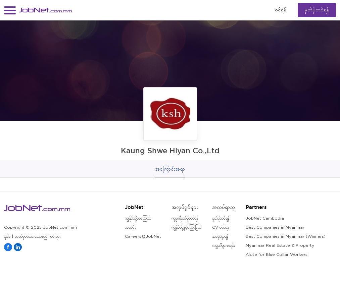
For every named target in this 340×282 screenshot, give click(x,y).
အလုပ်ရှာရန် (220, 236)
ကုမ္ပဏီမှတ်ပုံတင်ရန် (185, 218)
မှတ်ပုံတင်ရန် (316, 10)
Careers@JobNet (143, 236)
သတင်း (130, 227)
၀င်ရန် (280, 10)
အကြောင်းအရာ (170, 169)
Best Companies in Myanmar (275, 227)
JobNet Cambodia (265, 218)
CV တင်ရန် (220, 227)
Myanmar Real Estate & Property (280, 245)
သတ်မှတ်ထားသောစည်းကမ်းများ (38, 236)
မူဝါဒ (7, 236)
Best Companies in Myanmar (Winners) (286, 236)
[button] (10, 10)
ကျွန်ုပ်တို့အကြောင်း (138, 218)
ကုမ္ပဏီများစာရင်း (223, 245)
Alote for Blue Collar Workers (276, 255)
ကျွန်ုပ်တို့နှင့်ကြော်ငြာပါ (186, 227)
